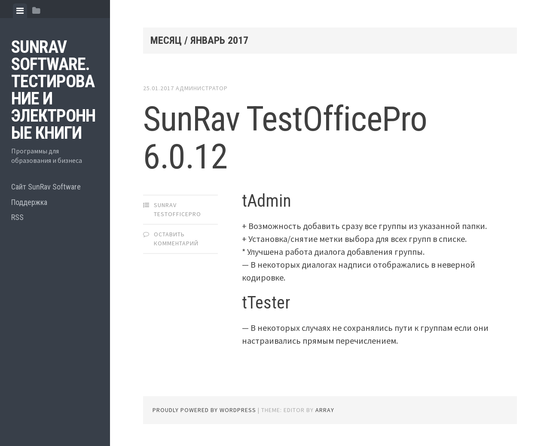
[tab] (20, 10)
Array (324, 410)
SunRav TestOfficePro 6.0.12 (285, 138)
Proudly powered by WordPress (204, 410)
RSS (17, 217)
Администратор (202, 88)
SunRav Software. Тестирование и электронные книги (53, 90)
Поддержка (29, 202)
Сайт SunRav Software (46, 186)
